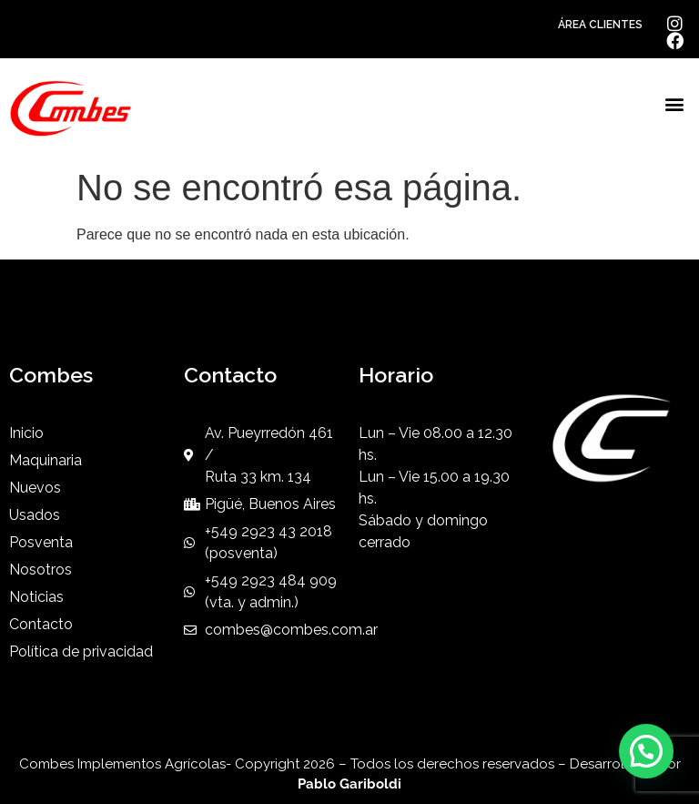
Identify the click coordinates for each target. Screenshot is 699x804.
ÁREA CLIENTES (600, 24)
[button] (675, 104)
